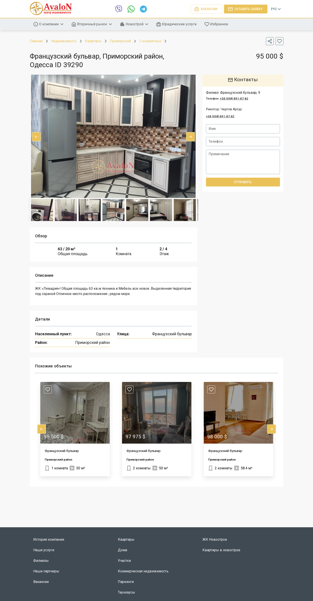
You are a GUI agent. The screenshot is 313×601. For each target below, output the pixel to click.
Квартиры (93, 41)
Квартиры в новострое (221, 550)
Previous (36, 136)
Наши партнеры (46, 571)
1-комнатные (150, 41)
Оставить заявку (245, 9)
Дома (122, 550)
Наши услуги (43, 550)
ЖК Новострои (214, 539)
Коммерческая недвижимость (143, 571)
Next (190, 136)
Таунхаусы (126, 592)
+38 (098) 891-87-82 (234, 98)
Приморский (120, 41)
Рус (276, 9)
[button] (75, 429)
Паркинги (126, 582)
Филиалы (41, 561)
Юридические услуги (176, 24)
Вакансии (206, 9)
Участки (124, 561)
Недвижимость (64, 41)
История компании (48, 539)
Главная (36, 41)
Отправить (243, 182)
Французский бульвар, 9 (240, 92)
